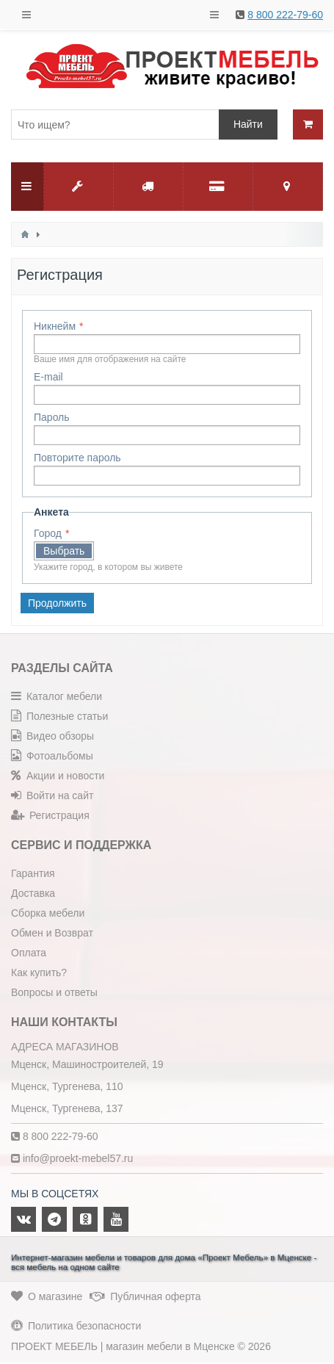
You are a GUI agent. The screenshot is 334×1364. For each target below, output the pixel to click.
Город (48, 533)
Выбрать (63, 551)
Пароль (52, 417)
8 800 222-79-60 (285, 15)
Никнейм (55, 326)
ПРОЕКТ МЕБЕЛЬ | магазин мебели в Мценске (123, 1346)
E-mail (48, 377)
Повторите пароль (77, 457)
